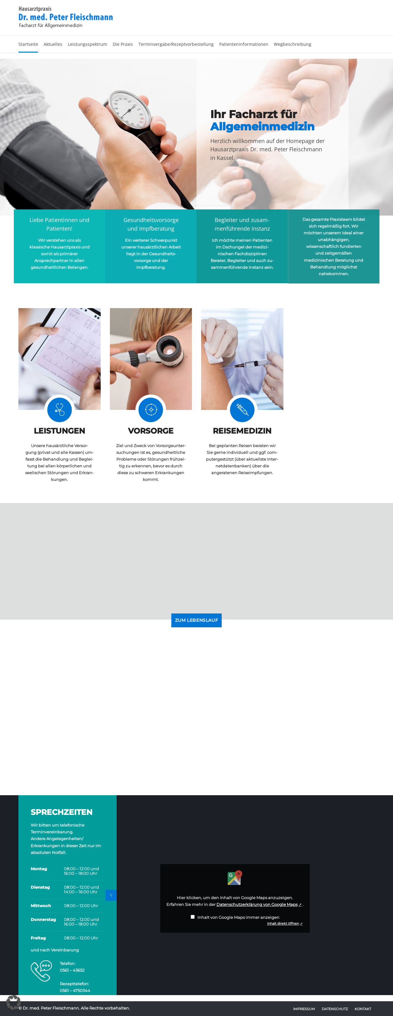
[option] (196, 137)
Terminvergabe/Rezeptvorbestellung (176, 44)
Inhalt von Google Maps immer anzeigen (238, 917)
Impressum (304, 1009)
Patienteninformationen (243, 44)
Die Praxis (123, 44)
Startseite (28, 44)
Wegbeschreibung (292, 44)
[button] (13, 1002)
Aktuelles (53, 44)
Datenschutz (335, 1009)
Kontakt (363, 1009)
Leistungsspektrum (87, 44)
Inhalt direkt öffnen (283, 923)
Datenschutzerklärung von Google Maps (257, 904)
